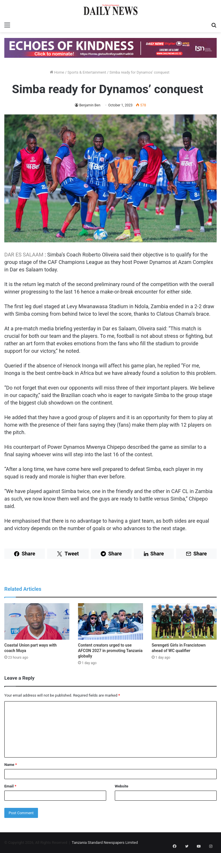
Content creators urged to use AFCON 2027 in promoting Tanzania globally (110, 650)
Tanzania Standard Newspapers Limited (105, 842)
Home (57, 72)
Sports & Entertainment (86, 72)
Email (10, 786)
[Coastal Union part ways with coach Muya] (36, 621)
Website (121, 786)
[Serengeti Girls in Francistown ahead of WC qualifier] (184, 621)
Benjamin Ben (89, 105)
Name (10, 764)
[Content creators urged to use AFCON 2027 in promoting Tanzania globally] (110, 621)
